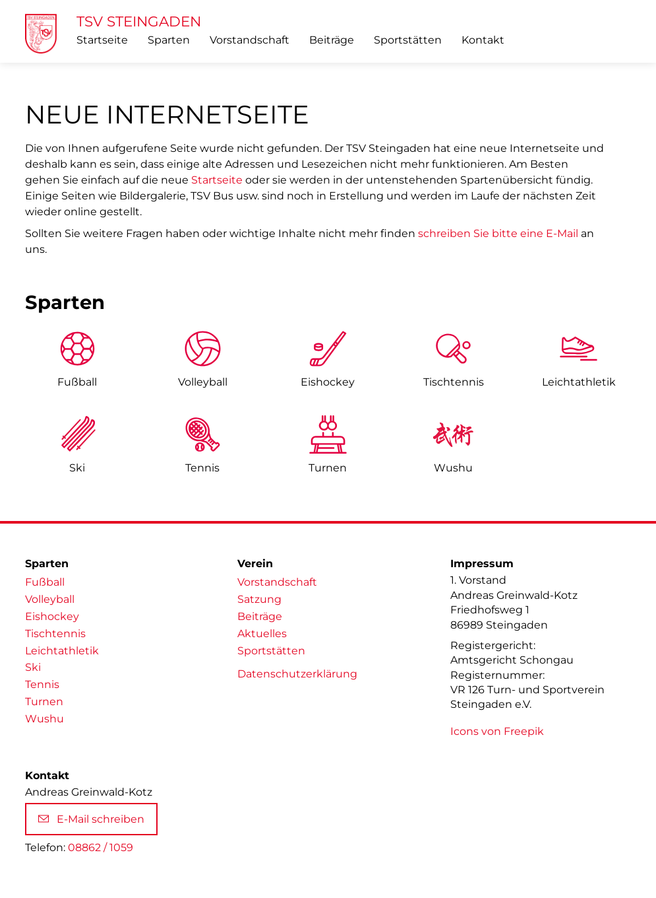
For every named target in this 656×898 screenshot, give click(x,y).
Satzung (259, 599)
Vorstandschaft (249, 40)
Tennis (202, 468)
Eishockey (328, 382)
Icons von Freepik (497, 731)
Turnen (328, 468)
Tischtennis (453, 382)
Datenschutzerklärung (297, 674)
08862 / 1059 (100, 847)
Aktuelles (262, 633)
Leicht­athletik (579, 382)
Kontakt (483, 40)
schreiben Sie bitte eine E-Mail (498, 233)
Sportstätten (408, 40)
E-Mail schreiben (91, 819)
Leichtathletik (62, 650)
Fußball (77, 382)
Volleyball (202, 382)
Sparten (169, 40)
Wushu (453, 468)
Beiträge (331, 40)
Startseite (102, 40)
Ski (77, 468)
